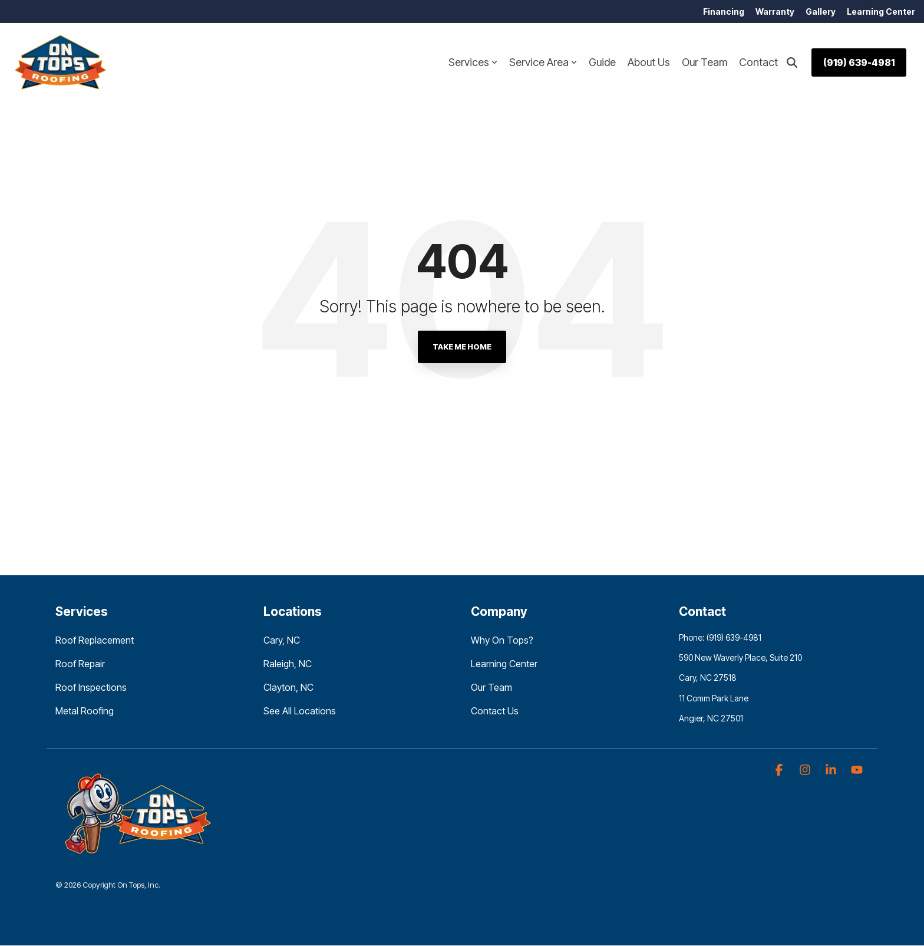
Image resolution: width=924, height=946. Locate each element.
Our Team (704, 63)
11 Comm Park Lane (713, 698)
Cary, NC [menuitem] (281, 641)
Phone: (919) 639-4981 (720, 638)
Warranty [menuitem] (773, 11)
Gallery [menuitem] (820, 11)
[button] (780, 770)
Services (472, 63)
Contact (758, 63)
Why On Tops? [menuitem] (502, 641)
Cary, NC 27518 (708, 678)
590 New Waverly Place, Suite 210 (740, 658)
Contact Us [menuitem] (495, 711)
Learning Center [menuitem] (881, 11)
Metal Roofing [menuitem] (84, 711)
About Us (649, 63)
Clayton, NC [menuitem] (288, 688)
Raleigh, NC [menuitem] (287, 664)
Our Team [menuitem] (491, 688)
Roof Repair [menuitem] (80, 664)
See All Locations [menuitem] (299, 711)
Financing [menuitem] (721, 11)
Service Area (543, 63)
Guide (602, 63)
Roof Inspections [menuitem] (91, 688)
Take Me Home (462, 347)
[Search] (792, 62)
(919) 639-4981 (859, 62)
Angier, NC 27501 (711, 718)
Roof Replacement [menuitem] (94, 641)
